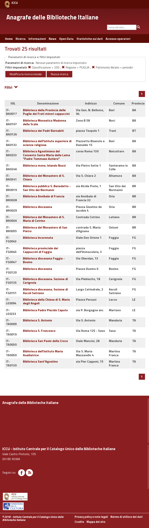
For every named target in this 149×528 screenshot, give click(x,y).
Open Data (66, 39)
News (52, 39)
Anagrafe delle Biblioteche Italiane (52, 17)
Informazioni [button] (37, 39)
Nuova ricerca (59, 74)
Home (9, 39)
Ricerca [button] (21, 39)
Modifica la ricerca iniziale (25, 74)
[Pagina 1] (142, 94)
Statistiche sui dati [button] (90, 39)
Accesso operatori (118, 39)
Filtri (11, 87)
